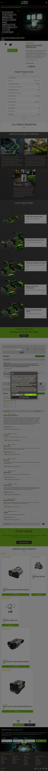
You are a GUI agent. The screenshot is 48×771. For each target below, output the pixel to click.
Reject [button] (17, 394)
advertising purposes (15, 384)
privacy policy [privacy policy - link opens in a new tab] (15, 376)
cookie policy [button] (32, 378)
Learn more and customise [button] (24, 397)
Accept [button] (30, 394)
